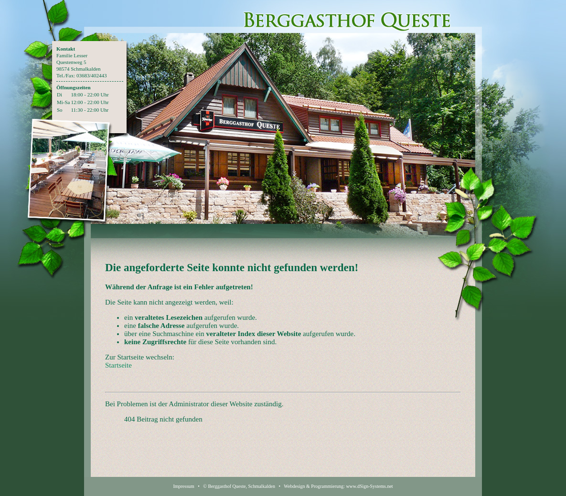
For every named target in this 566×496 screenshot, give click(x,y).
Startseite (118, 365)
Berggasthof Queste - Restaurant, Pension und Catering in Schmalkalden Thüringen (347, 16)
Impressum (183, 486)
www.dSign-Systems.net (369, 486)
